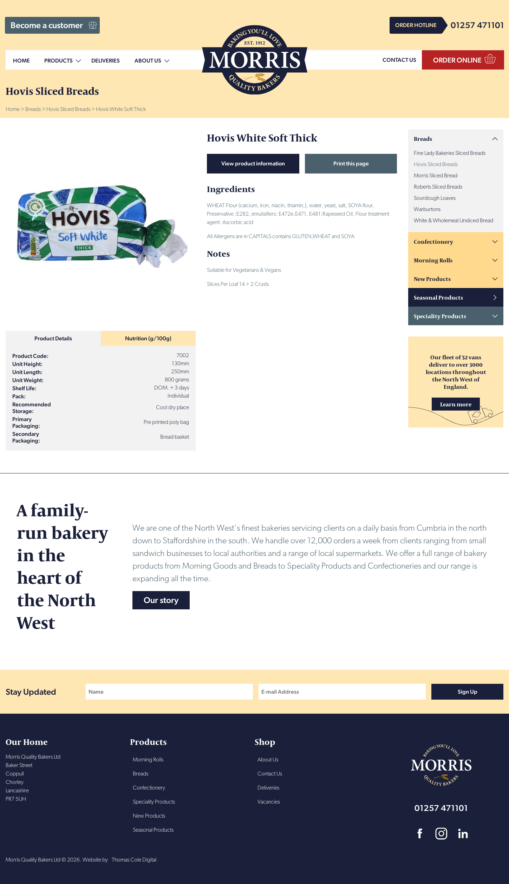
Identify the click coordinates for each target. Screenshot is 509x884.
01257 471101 (477, 25)
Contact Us (269, 774)
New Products (432, 278)
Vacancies (268, 802)
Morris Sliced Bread (435, 176)
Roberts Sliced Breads (438, 187)
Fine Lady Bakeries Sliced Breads (449, 153)
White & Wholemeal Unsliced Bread (453, 221)
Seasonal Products (438, 297)
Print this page (351, 163)
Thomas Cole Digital (134, 860)
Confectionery (433, 241)
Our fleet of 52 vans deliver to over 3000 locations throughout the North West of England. (456, 382)
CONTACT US (399, 60)
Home (21, 61)
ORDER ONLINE (457, 60)
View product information (253, 163)
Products (58, 61)
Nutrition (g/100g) (148, 338)
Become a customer (47, 25)
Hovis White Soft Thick (121, 109)
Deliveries (105, 61)
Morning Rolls (433, 260)
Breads (33, 109)
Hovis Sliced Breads (68, 109)
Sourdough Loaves (435, 198)
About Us (148, 61)
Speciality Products (440, 316)
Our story (161, 600)
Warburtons (427, 209)
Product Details (53, 338)
